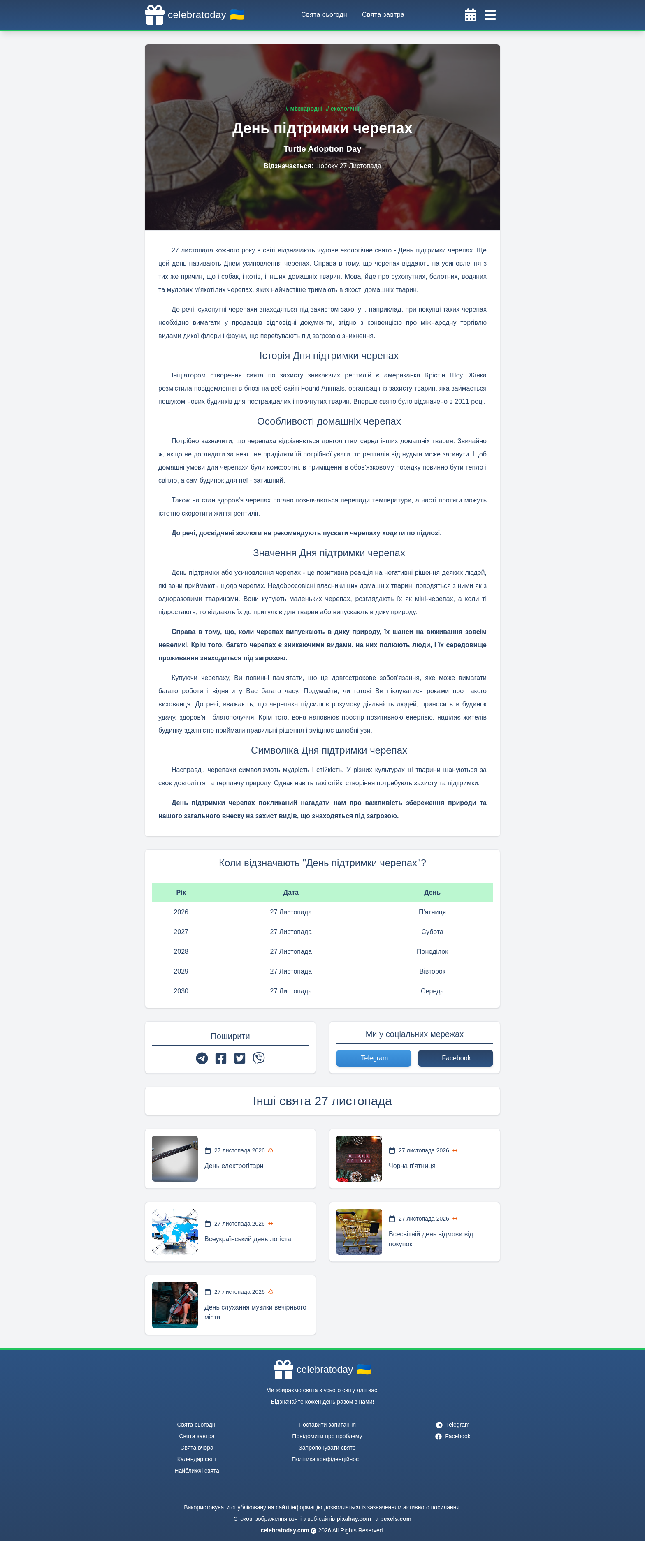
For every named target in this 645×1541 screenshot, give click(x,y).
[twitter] (240, 1058)
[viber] (259, 1058)
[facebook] (221, 1058)
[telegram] (202, 1058)
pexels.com (395, 1519)
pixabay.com (353, 1519)
